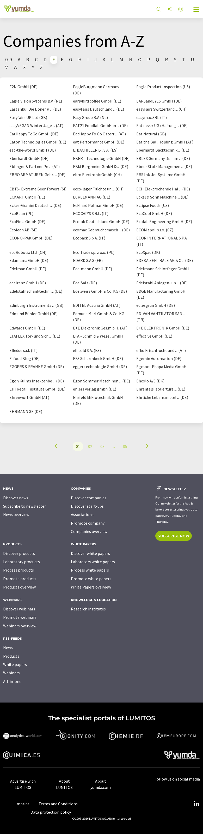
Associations (82, 514)
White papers (15, 664)
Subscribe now (173, 535)
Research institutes (88, 608)
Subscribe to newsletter (24, 506)
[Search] (158, 10)
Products (11, 656)
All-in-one (12, 681)
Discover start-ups (87, 506)
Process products (18, 570)
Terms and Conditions (58, 803)
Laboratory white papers (93, 561)
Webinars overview (19, 625)
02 (90, 446)
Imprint (22, 803)
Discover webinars (19, 608)
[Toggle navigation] (196, 10)
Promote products (19, 578)
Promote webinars (19, 617)
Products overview (19, 587)
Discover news (15, 497)
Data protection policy (50, 812)
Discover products (19, 553)
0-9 (8, 59)
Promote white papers (91, 578)
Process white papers (90, 570)
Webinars (11, 672)
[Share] (169, 10)
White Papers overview (91, 587)
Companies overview (89, 531)
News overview (16, 514)
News (8, 647)
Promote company (87, 523)
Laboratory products (21, 561)
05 (125, 446)
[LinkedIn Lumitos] (196, 803)
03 (102, 446)
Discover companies (88, 497)
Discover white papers (90, 553)
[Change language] (180, 10)
